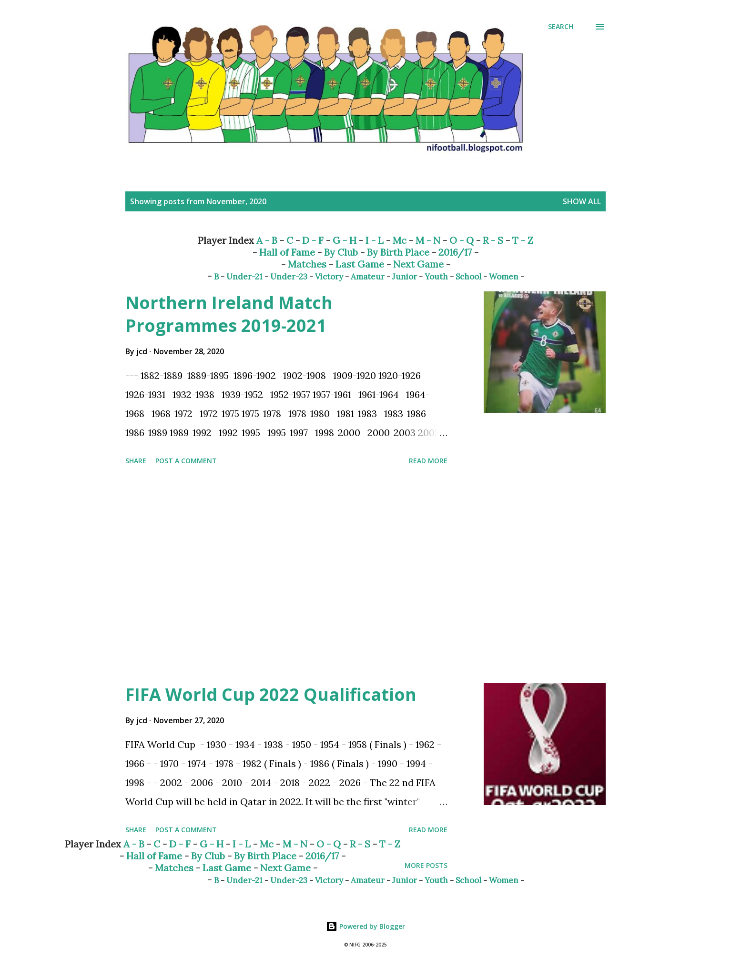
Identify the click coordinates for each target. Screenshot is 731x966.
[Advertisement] (286, 576)
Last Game (359, 264)
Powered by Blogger (365, 926)
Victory (329, 276)
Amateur (368, 276)
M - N (428, 240)
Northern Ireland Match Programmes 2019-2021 (229, 314)
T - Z (522, 240)
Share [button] (135, 460)
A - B (266, 240)
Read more (428, 460)
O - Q (461, 240)
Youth (436, 276)
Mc (399, 240)
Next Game (418, 264)
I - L (375, 240)
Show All (582, 201)
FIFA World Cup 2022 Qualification (270, 694)
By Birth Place (398, 252)
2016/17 (455, 252)
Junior (404, 276)
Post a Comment (186, 460)
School (468, 276)
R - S (493, 240)
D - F (313, 240)
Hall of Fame (287, 252)
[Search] (560, 26)
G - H (344, 240)
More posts (426, 865)
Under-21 (244, 276)
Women (503, 276)
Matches (307, 264)
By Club (341, 252)
